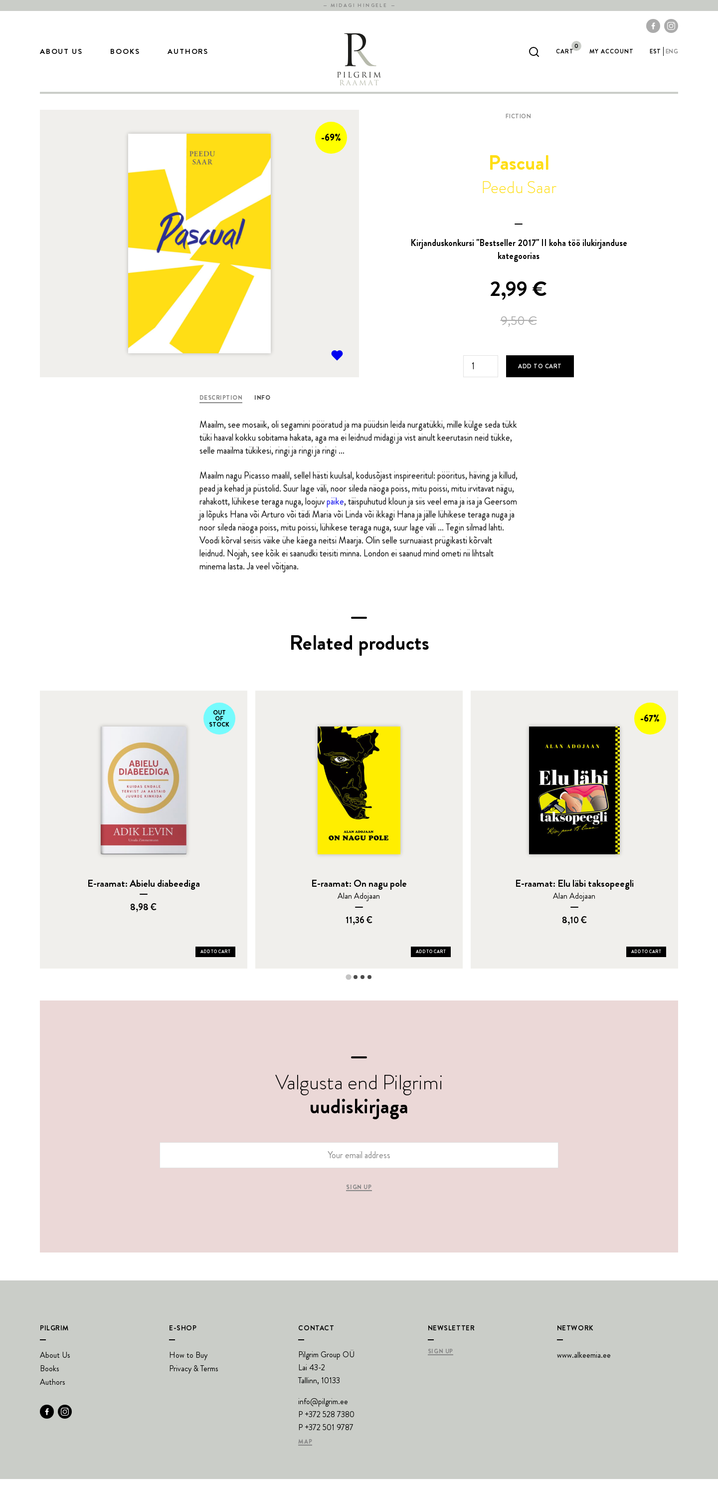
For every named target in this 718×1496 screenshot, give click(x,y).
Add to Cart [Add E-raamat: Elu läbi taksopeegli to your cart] (646, 969)
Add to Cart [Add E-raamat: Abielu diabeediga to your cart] (215, 969)
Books (125, 60)
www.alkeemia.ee (584, 1372)
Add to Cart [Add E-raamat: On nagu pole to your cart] (431, 969)
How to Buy (188, 1372)
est (655, 59)
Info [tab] (262, 414)
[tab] (348, 994)
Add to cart (539, 383)
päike (335, 518)
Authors (188, 60)
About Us (61, 60)
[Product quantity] (480, 383)
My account (611, 59)
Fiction (518, 133)
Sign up (358, 1204)
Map (305, 1459)
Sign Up (440, 1368)
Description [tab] (220, 414)
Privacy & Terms (193, 1385)
